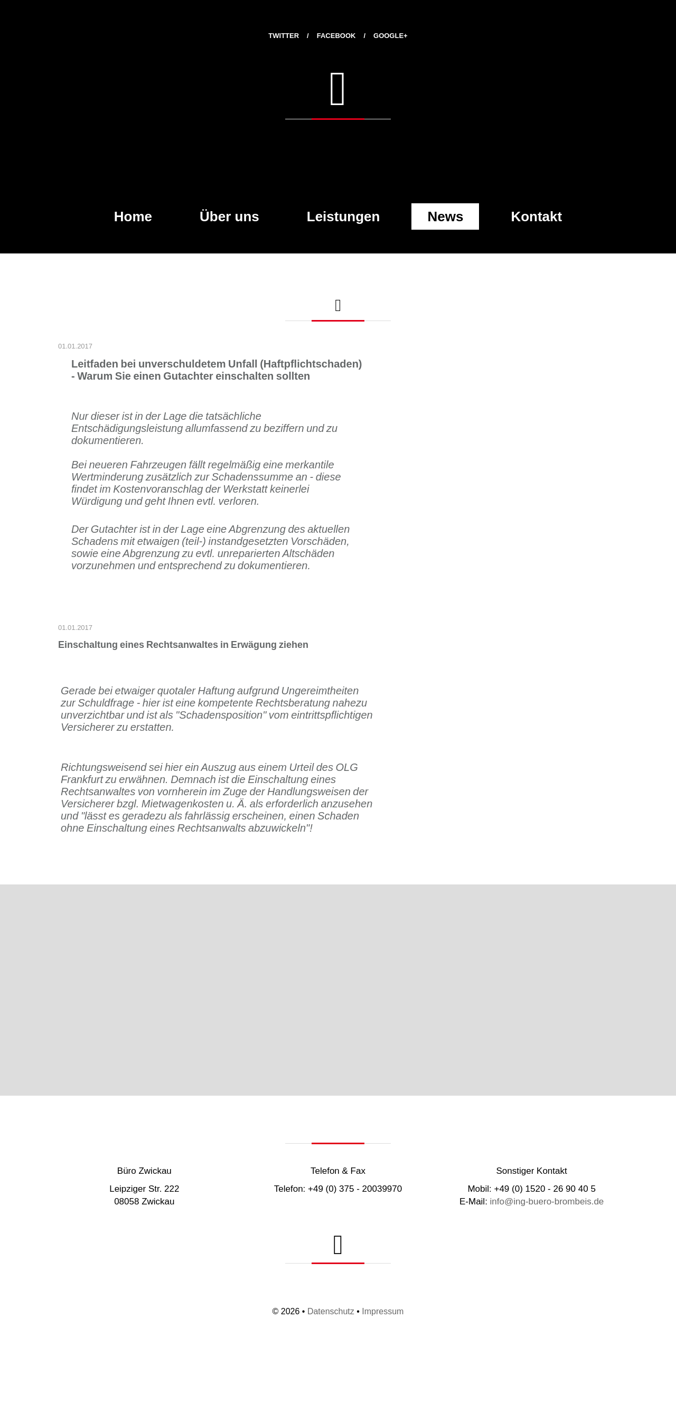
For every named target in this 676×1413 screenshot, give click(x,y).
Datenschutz (330, 1311)
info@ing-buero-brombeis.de (547, 1202)
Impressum (382, 1311)
